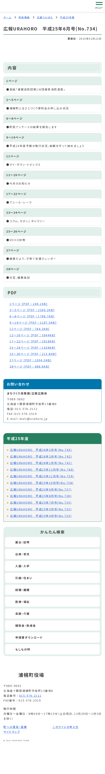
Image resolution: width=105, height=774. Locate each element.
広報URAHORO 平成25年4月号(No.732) (41, 516)
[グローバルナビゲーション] (99, 6)
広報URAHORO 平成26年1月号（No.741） (41, 463)
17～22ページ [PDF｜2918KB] (33, 341)
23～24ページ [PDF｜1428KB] (33, 347)
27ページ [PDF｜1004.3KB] (30, 360)
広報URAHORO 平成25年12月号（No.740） (42, 469)
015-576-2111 (30, 696)
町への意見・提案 (15, 727)
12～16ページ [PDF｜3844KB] (33, 335)
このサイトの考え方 (65, 727)
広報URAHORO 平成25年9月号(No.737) (41, 489)
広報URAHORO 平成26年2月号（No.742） (41, 456)
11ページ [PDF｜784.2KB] (30, 329)
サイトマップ (11, 732)
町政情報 (24, 17)
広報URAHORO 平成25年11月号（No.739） (42, 476)
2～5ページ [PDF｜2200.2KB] (32, 310)
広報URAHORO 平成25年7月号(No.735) (41, 502)
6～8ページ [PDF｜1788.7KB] (32, 316)
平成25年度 (67, 17)
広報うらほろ (45, 17)
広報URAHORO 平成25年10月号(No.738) (42, 483)
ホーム (7, 17)
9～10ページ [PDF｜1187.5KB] (33, 322)
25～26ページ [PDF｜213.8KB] (33, 354)
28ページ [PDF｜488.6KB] (30, 366)
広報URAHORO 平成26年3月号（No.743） (41, 450)
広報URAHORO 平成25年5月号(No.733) (41, 509)
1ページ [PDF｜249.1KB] (29, 304)
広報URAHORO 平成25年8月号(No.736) (41, 496)
